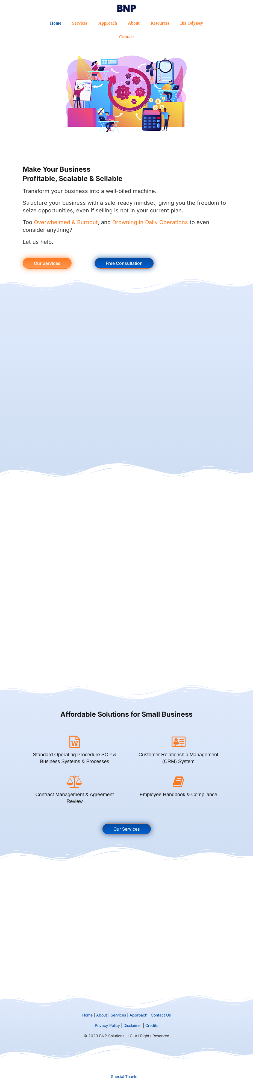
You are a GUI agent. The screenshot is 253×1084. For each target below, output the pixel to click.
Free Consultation (124, 263)
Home (55, 23)
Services (79, 23)
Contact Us (161, 1015)
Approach (107, 23)
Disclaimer (132, 1025)
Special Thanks (124, 1076)
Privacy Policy (107, 1025)
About (134, 23)
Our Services (47, 263)
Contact (126, 36)
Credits (151, 1025)
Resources (160, 23)
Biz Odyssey (191, 23)
